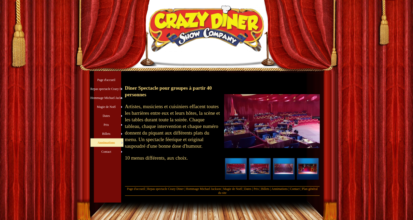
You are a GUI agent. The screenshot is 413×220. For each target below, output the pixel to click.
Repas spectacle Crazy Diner (165, 189)
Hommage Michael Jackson (204, 189)
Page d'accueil (136, 189)
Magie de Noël (232, 189)
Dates (247, 189)
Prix (256, 189)
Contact (295, 189)
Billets (265, 189)
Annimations (279, 189)
